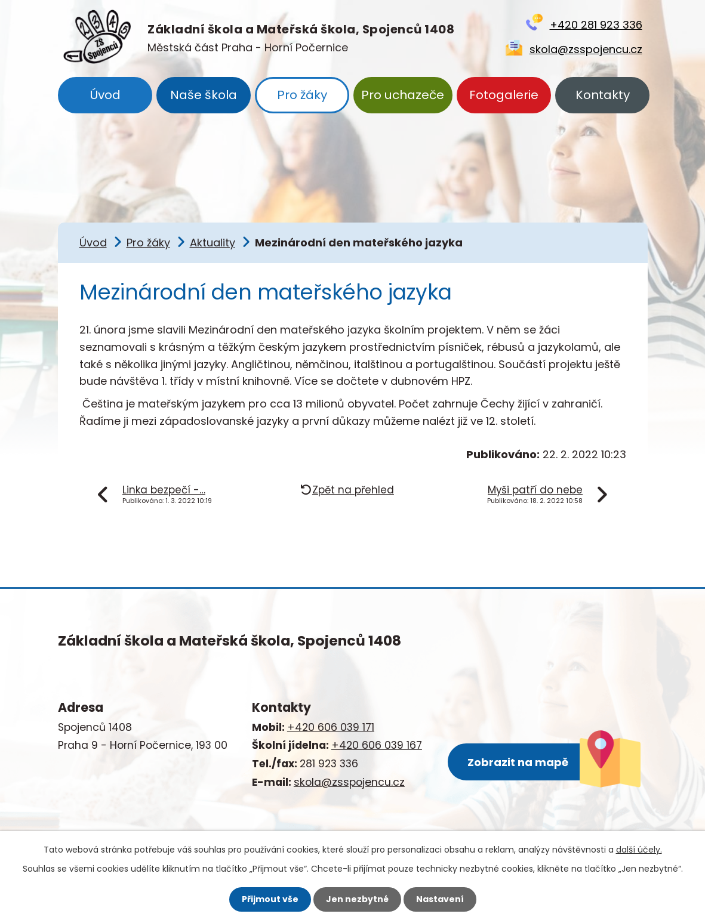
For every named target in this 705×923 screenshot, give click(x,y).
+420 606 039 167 (376, 745)
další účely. (639, 850)
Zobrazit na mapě (517, 762)
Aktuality (212, 242)
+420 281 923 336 (596, 24)
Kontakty (602, 95)
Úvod (105, 95)
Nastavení (440, 899)
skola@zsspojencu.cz (585, 49)
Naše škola (203, 95)
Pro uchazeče (402, 95)
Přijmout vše (270, 899)
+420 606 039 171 (330, 727)
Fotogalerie (503, 95)
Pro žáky (302, 95)
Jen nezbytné (357, 899)
